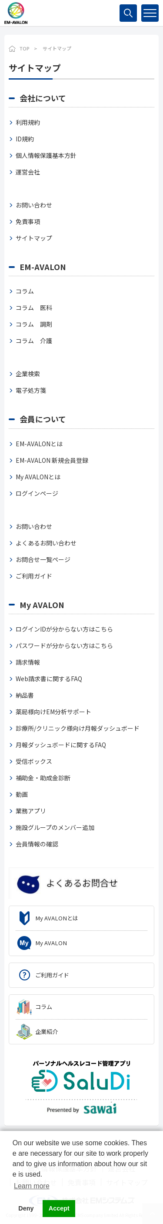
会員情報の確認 (37, 843)
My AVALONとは (38, 476)
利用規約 (28, 122)
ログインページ (37, 493)
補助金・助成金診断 (43, 777)
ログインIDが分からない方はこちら (64, 629)
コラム (25, 291)
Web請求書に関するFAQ (49, 678)
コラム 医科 (34, 307)
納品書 (25, 695)
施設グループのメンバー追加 (55, 827)
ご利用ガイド (34, 576)
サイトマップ (34, 238)
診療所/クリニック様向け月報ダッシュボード (78, 728)
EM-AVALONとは (39, 443)
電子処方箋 (31, 390)
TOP (24, 48)
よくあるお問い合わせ (46, 542)
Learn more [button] (32, 1186)
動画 (22, 794)
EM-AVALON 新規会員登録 (52, 460)
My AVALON (42, 604)
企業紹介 (46, 1031)
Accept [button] (59, 1208)
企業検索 (28, 373)
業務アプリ (31, 810)
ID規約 (25, 138)
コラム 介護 (34, 340)
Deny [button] (25, 1208)
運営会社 (28, 171)
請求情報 (28, 662)
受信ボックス (34, 761)
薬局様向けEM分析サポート (53, 711)
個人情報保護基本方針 (46, 155)
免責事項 (28, 221)
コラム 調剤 (34, 324)
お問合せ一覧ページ (43, 559)
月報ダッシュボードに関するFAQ (61, 744)
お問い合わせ (34, 205)
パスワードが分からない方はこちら (64, 645)
